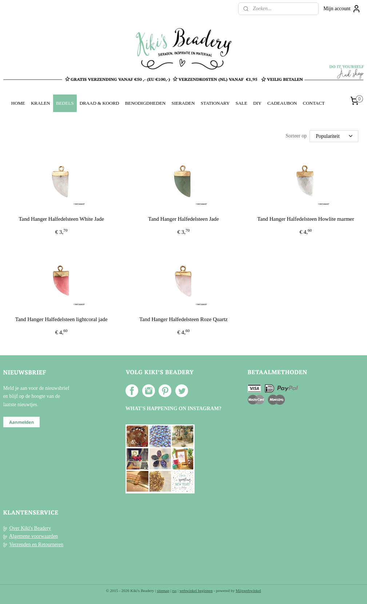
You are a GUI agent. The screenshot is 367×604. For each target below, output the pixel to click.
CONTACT (313, 103)
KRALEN (40, 103)
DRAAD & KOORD (99, 103)
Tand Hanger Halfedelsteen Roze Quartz (183, 319)
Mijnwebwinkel (248, 590)
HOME (18, 103)
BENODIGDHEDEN (145, 103)
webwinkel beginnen (195, 590)
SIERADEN (183, 103)
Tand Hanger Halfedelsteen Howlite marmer (305, 219)
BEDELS (65, 103)
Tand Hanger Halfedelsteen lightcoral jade (61, 319)
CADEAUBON (282, 103)
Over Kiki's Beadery (30, 528)
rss (174, 590)
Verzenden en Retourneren (36, 544)
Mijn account (341, 8)
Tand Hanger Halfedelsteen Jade (183, 219)
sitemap (163, 590)
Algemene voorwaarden (33, 536)
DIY (257, 103)
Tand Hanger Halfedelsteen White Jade (61, 219)
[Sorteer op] (334, 136)
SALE (241, 103)
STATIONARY (215, 103)
